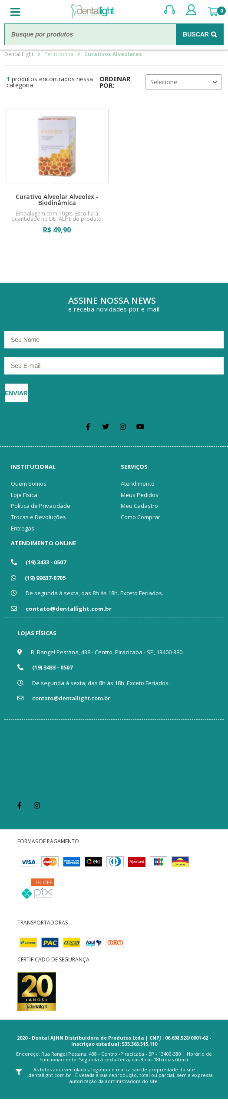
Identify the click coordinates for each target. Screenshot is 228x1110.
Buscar (196, 34)
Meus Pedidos (140, 495)
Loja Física (24, 495)
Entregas (22, 528)
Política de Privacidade (40, 506)
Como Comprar (140, 517)
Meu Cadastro (139, 506)
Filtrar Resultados (18, 1072)
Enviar (16, 393)
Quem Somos (28, 483)
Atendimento (138, 483)
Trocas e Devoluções (38, 517)
